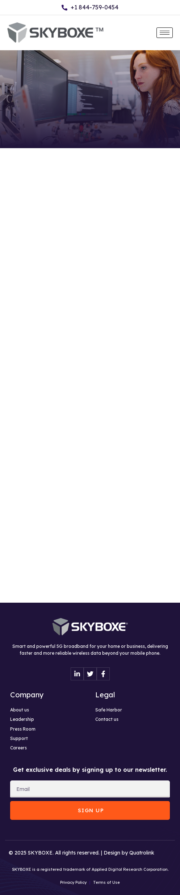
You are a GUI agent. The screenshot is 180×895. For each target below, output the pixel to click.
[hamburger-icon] (164, 32)
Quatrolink (141, 852)
